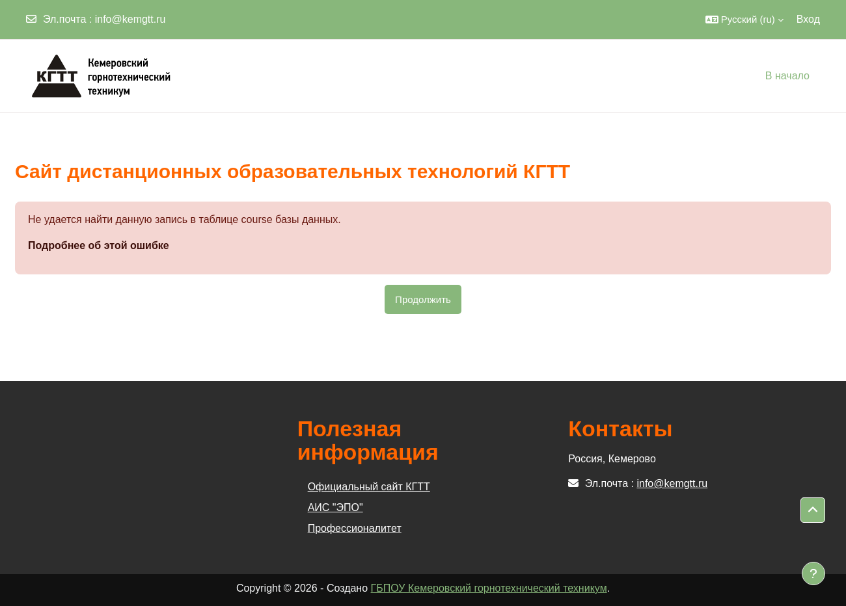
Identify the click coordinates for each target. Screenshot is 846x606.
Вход (808, 19)
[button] (744, 19)
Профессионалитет (355, 528)
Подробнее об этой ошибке (98, 245)
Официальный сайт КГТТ (369, 486)
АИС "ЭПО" (335, 507)
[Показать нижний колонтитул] (813, 573)
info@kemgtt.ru (130, 19)
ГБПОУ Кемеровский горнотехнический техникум (489, 588)
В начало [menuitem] (787, 75)
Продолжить (423, 299)
